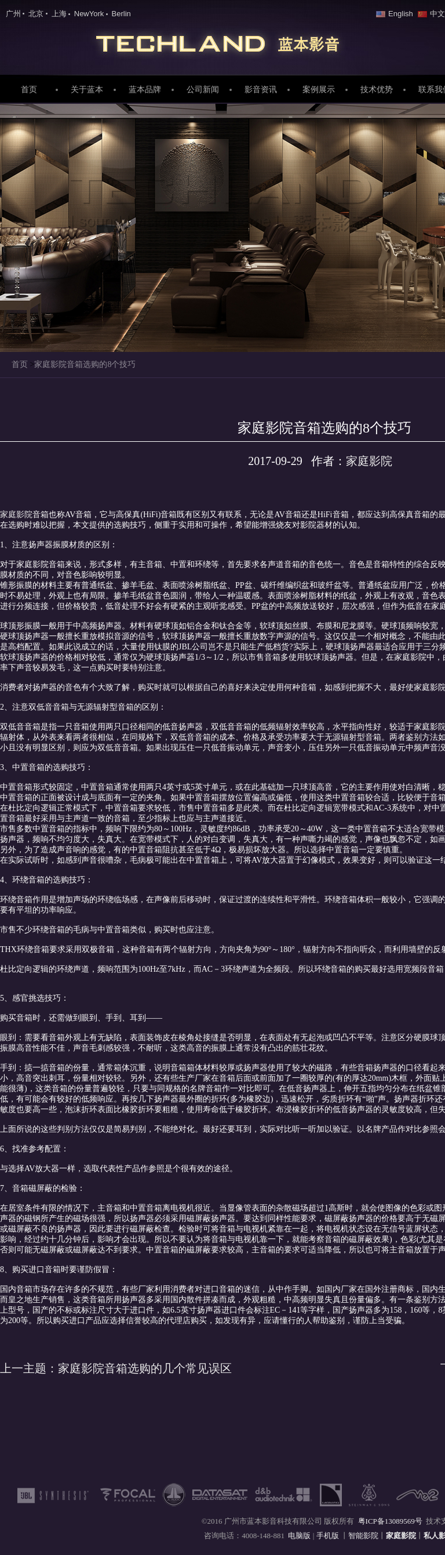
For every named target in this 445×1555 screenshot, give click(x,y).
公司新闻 (203, 89)
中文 (431, 13)
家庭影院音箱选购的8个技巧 (85, 364)
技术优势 (376, 89)
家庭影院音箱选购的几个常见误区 (116, 1368)
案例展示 (318, 89)
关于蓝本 (87, 89)
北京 (35, 13)
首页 (29, 89)
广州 (13, 13)
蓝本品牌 (145, 89)
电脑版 (299, 1535)
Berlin (121, 13)
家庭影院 (222, 41)
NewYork (89, 13)
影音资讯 (261, 89)
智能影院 (363, 1535)
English (394, 13)
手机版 (328, 1535)
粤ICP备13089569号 (390, 1521)
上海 (59, 13)
